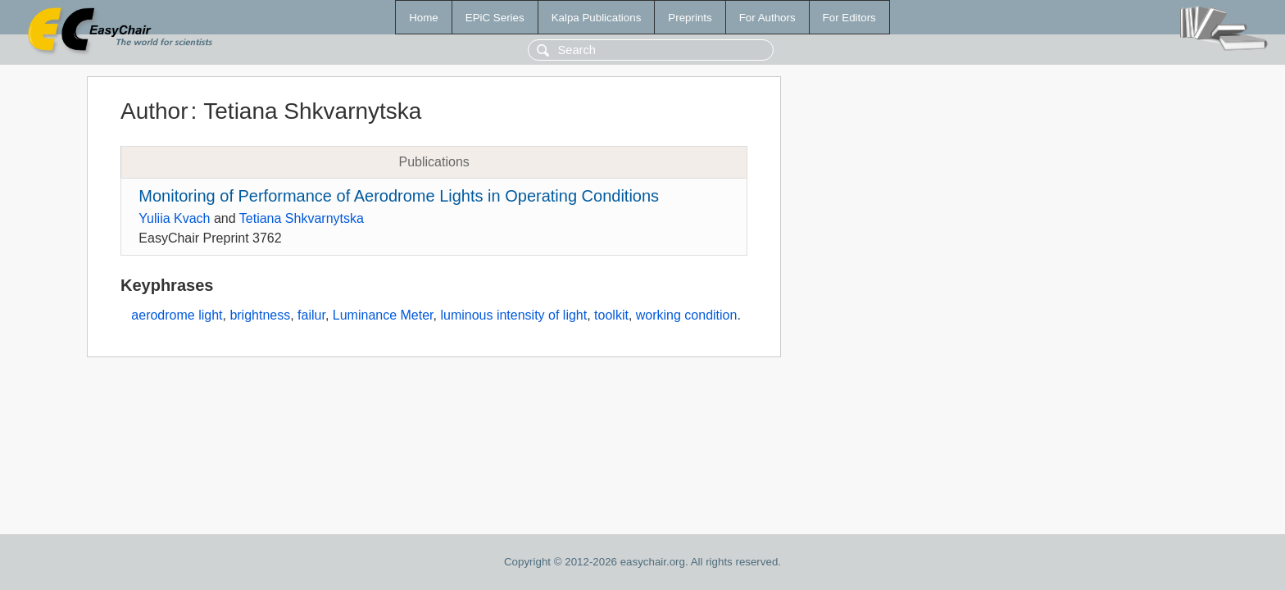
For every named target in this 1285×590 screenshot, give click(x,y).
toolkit (611, 315)
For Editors (849, 17)
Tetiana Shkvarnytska (301, 218)
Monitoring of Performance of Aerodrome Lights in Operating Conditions (398, 196)
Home (423, 17)
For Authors (767, 17)
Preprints (689, 17)
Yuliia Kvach (174, 218)
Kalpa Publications (597, 17)
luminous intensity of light (513, 315)
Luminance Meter (383, 315)
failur (311, 315)
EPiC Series (494, 17)
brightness (259, 315)
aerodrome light (176, 315)
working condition (687, 315)
